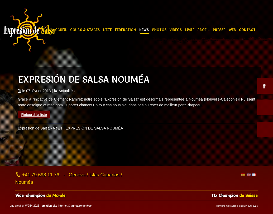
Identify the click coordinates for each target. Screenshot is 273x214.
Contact (247, 30)
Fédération (126, 30)
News (144, 30)
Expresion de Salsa (34, 128)
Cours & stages (85, 30)
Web (233, 30)
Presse (219, 30)
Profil (204, 30)
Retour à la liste (34, 114)
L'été (108, 30)
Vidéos (176, 30)
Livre (190, 30)
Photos (159, 30)
